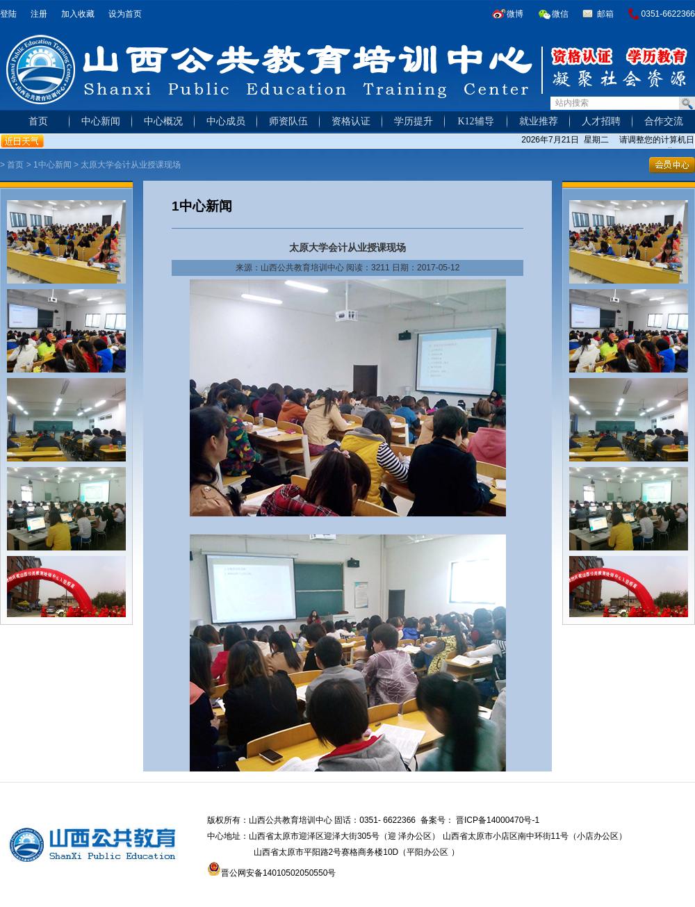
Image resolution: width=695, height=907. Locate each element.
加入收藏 (78, 14)
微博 (515, 14)
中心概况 (163, 121)
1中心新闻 (52, 165)
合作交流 (663, 121)
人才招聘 (601, 121)
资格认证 (351, 121)
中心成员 (225, 121)
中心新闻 (100, 121)
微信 (560, 14)
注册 (39, 14)
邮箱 (605, 14)
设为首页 (125, 14)
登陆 (8, 14)
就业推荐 (538, 121)
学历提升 (413, 121)
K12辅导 (475, 121)
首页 (38, 121)
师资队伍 (288, 121)
